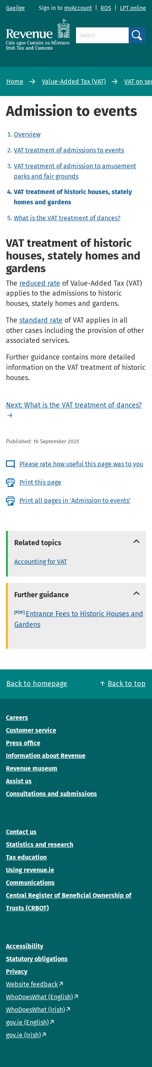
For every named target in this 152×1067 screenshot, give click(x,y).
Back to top (127, 683)
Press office (23, 743)
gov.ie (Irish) (23, 1035)
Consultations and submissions (51, 794)
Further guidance (41, 594)
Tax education (26, 857)
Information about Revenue (46, 755)
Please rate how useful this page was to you (81, 464)
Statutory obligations (37, 959)
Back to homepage (36, 683)
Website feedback (32, 984)
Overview (27, 134)
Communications (30, 882)
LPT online (133, 8)
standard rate (41, 320)
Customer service (31, 730)
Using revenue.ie (30, 870)
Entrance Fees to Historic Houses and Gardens (78, 619)
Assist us (19, 781)
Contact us (21, 832)
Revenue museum (31, 768)
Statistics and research (39, 844)
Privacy (16, 971)
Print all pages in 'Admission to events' (75, 500)
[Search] (102, 35)
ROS (106, 8)
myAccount (78, 8)
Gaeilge (15, 8)
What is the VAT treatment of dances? (67, 218)
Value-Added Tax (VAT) (74, 81)
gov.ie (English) (27, 1022)
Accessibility (24, 946)
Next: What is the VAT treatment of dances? (74, 405)
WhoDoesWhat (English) (39, 997)
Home (14, 81)
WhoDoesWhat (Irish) (35, 1009)
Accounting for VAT (40, 561)
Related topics (37, 542)
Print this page (40, 482)
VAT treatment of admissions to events (69, 150)
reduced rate (39, 283)
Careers (17, 717)
